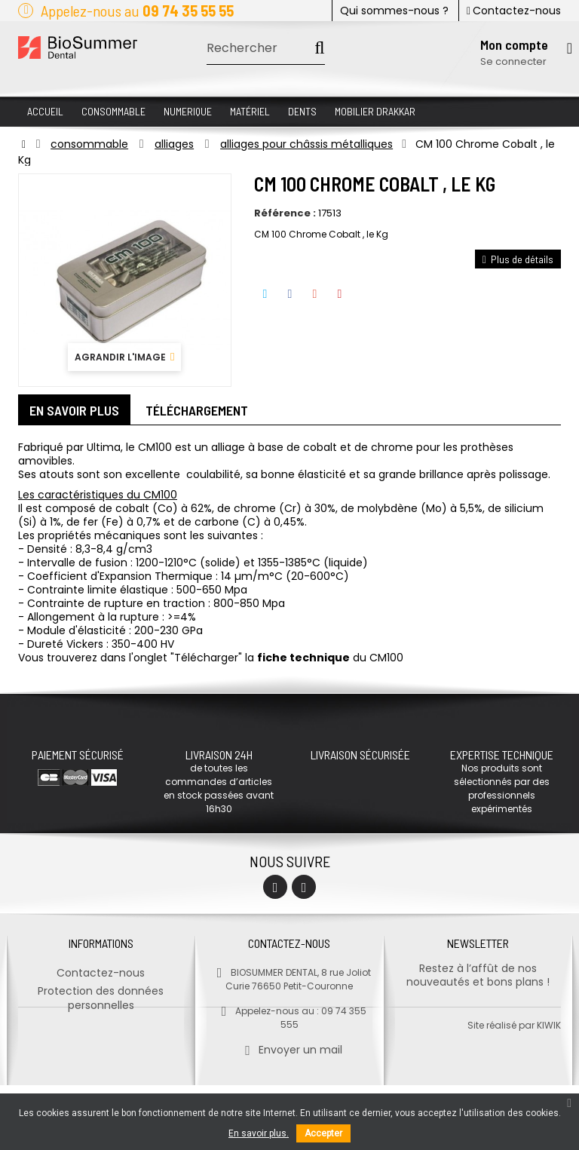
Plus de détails (517, 259)
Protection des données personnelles (101, 993)
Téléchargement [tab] (197, 410)
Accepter (323, 1133)
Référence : (285, 213)
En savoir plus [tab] (74, 410)
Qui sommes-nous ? (394, 10)
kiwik (549, 1090)
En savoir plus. (258, 1133)
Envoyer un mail (289, 1045)
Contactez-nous (514, 10)
